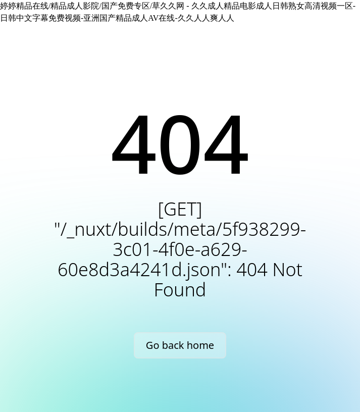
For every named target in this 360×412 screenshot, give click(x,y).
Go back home (180, 345)
